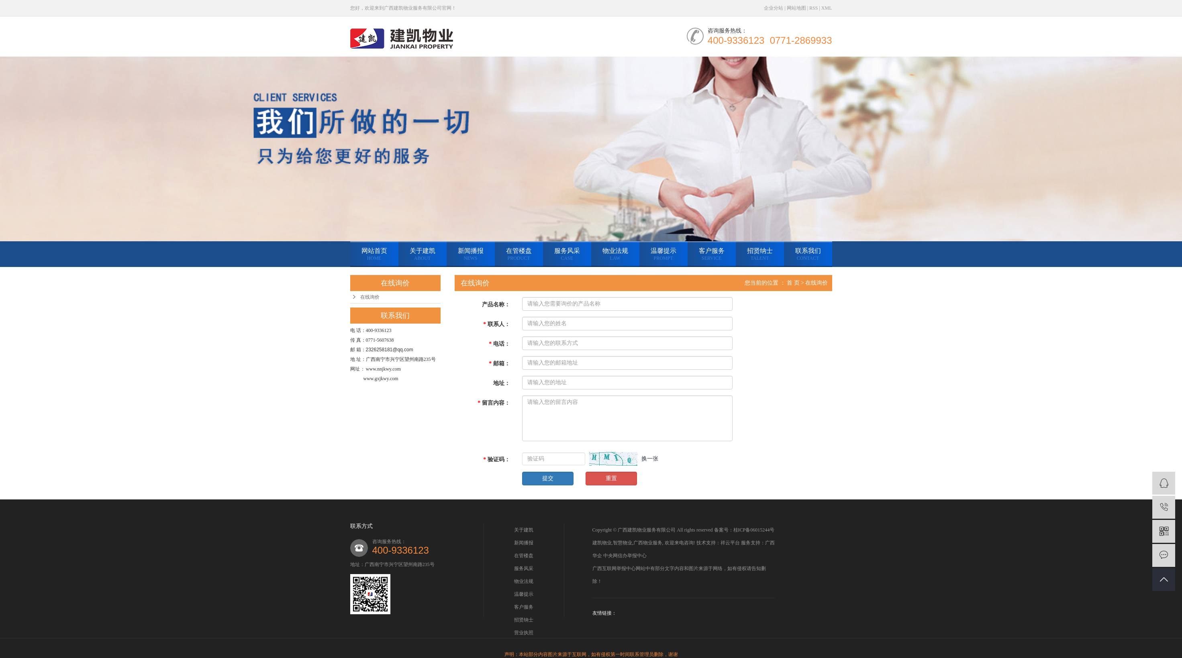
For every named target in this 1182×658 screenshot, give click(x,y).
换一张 (649, 459)
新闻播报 (471, 254)
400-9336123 (400, 550)
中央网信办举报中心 (625, 555)
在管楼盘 (519, 254)
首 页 (793, 283)
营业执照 (523, 633)
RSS (813, 8)
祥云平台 (730, 543)
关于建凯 (422, 254)
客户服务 (712, 254)
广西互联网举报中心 (614, 568)
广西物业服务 (647, 543)
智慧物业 (622, 543)
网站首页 (374, 254)
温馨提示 (663, 254)
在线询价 (370, 297)
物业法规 (615, 254)
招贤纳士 (760, 254)
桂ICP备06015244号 (754, 530)
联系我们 (808, 254)
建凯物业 (602, 543)
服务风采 (567, 254)
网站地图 (796, 8)
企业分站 (773, 8)
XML (826, 8)
